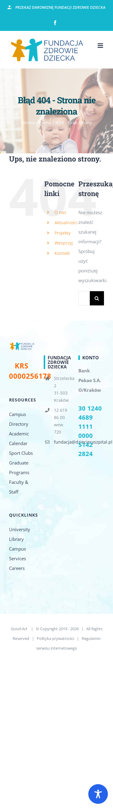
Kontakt (62, 253)
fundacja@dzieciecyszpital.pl (61, 442)
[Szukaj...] (84, 298)
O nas (60, 212)
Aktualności (66, 222)
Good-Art (19, 628)
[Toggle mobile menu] (101, 45)
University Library (19, 534)
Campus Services (17, 553)
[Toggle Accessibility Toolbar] (98, 794)
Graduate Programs (19, 467)
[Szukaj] (97, 298)
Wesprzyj (64, 243)
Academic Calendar (19, 438)
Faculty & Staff (18, 487)
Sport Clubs (21, 453)
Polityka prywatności (55, 638)
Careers (17, 568)
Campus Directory (18, 419)
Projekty (63, 233)
